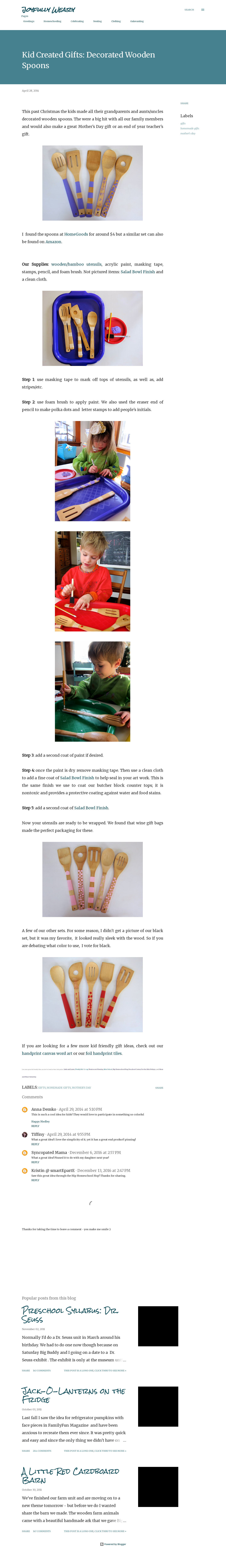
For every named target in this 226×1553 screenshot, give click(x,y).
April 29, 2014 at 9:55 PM (68, 1134)
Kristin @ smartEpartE (53, 1170)
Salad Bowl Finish (138, 271)
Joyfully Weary (47, 9)
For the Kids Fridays (148, 1069)
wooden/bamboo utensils (76, 264)
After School (108, 1069)
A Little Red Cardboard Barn (70, 1475)
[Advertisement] (87, 1257)
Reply (35, 1126)
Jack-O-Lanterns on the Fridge (73, 1395)
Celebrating (75, 21)
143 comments (42, 1370)
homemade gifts (189, 128)
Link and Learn (69, 1069)
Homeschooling (50, 21)
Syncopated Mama (49, 1152)
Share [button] (184, 103)
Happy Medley (40, 1121)
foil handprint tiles (104, 1053)
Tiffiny (37, 1134)
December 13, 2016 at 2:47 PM (103, 1170)
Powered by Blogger (113, 1544)
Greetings (26, 21)
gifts (183, 123)
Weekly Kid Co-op (81, 1069)
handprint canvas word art (47, 1053)
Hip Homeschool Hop (120, 1069)
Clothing (114, 21)
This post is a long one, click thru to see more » (95, 1370)
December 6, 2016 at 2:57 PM (95, 1152)
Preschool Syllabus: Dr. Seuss (70, 1315)
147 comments (42, 1531)
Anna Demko (43, 1109)
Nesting (95, 21)
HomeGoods (76, 234)
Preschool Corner (135, 1069)
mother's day (187, 133)
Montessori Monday (96, 1069)
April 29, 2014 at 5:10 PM (80, 1109)
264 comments (42, 1451)
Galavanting (135, 21)
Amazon (53, 241)
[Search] (189, 10)
